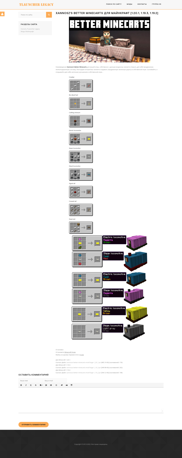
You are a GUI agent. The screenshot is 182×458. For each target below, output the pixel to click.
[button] (21, 385)
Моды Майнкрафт (27, 31)
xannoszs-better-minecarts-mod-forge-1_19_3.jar (84, 367)
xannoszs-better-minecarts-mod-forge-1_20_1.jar (84, 362)
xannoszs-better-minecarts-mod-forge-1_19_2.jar (84, 373)
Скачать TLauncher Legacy (30, 29)
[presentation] (36, 417)
